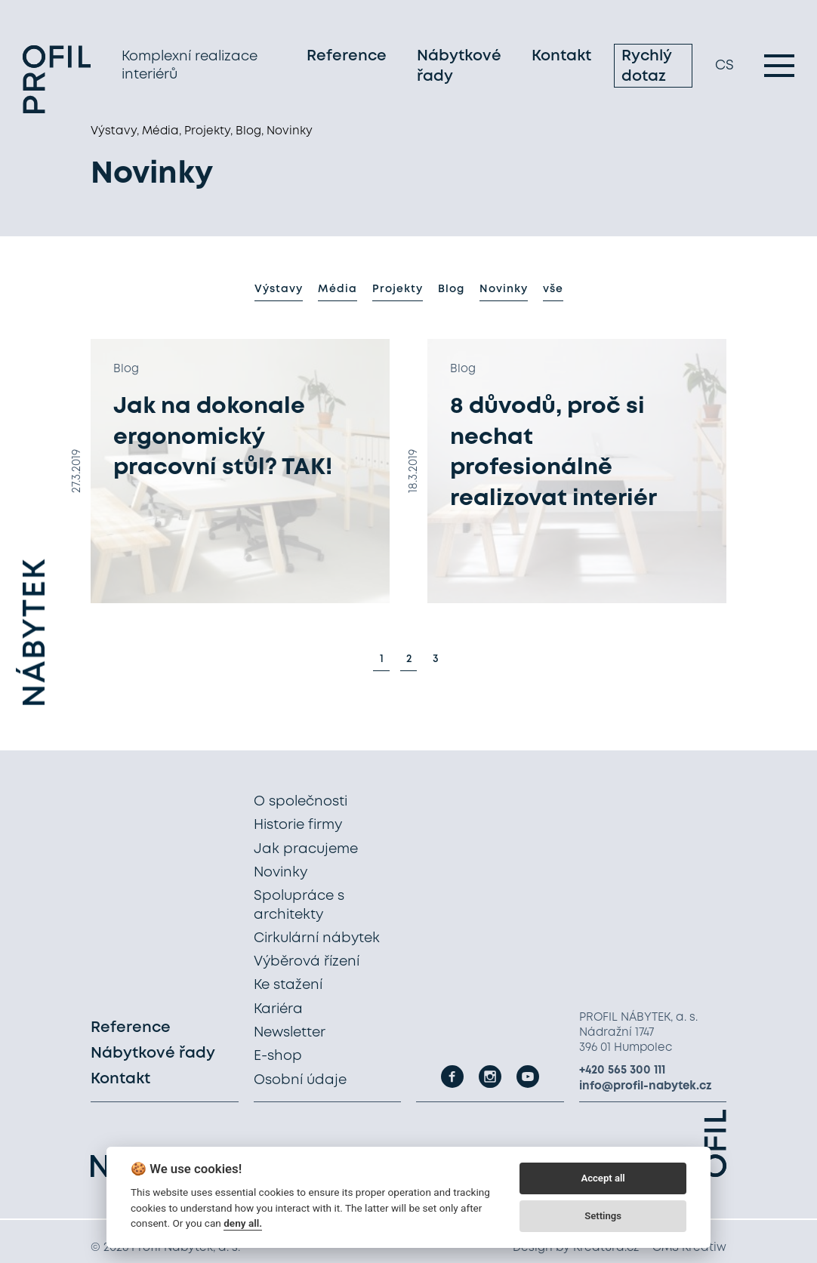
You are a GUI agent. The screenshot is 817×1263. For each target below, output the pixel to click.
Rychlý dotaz (646, 66)
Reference (347, 56)
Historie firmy (298, 825)
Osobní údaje (300, 1080)
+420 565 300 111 (622, 1070)
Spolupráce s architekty (299, 905)
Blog (451, 289)
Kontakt (561, 56)
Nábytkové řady (459, 66)
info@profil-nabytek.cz (645, 1086)
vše (553, 289)
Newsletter (289, 1033)
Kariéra (278, 1009)
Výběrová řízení (306, 962)
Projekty (397, 289)
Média (337, 289)
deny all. (243, 1223)
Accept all (602, 1178)
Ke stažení (288, 985)
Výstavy (278, 289)
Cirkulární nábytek (317, 938)
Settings (602, 1215)
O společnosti (300, 802)
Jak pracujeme (306, 849)
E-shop (278, 1056)
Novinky (503, 289)
